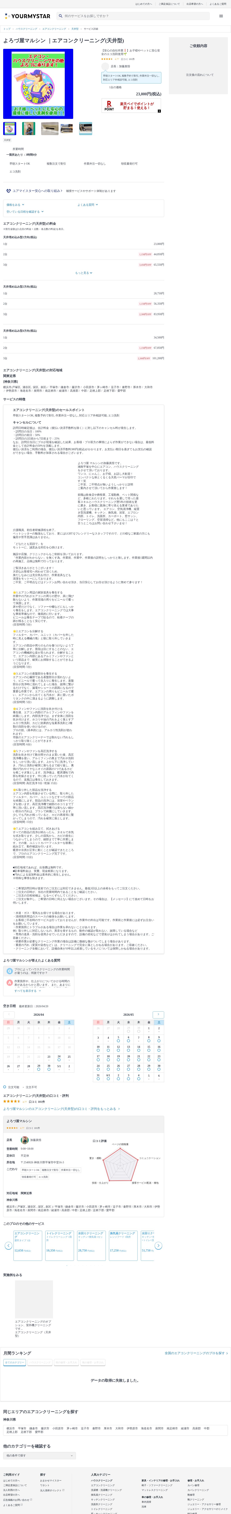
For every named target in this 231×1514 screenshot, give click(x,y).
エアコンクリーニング (103, 1485)
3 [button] (74, 1265)
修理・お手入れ (195, 1480)
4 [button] (78, 1265)
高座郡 (196, 1428)
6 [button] (86, 1265)
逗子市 (85, 1428)
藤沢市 (45, 1428)
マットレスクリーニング (155, 1490)
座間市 (159, 1428)
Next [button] (159, 1246)
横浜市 (11, 1428)
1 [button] (66, 1265)
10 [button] (101, 1265)
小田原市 (57, 1428)
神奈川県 (9, 1419)
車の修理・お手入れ (152, 1497)
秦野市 (96, 1428)
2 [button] (70, 1265)
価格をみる (15, 204)
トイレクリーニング (101, 1509)
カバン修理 (193, 1485)
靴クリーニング (195, 1499)
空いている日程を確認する (25, 211)
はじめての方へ (143, 4)
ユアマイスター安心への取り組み (38, 190)
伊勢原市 (132, 1428)
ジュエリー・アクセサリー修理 (204, 1504)
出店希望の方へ (195, 4)
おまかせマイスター (51, 1480)
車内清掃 (146, 1502)
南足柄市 (172, 1428)
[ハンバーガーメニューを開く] (221, 16)
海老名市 (146, 1428)
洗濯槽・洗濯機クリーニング (106, 1490)
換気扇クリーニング (101, 1494)
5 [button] (82, 1265)
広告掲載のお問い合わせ (17, 1500)
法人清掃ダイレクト (52, 1490)
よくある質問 (88, 204)
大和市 (119, 1428)
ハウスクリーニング (101, 1480)
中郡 (206, 1428)
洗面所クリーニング (101, 1504)
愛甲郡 (39, 1432)
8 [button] (94, 1265)
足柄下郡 (26, 1432)
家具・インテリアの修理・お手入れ (161, 1480)
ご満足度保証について (15, 1485)
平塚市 (22, 1428)
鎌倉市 (33, 1428)
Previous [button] (9, 1246)
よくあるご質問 (218, 4)
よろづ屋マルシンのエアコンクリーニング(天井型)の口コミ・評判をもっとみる (61, 1108)
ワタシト (45, 1485)
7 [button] (90, 1265)
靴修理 (191, 1494)
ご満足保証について (169, 4)
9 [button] (97, 1265)
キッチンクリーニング (103, 1499)
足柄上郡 (12, 1432)
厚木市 (108, 1428)
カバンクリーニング (198, 1490)
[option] (27, 1246)
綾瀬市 (185, 1428)
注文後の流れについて (198, 75)
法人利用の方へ (11, 1490)
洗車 (144, 1506)
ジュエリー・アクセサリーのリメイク (207, 1509)
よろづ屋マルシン (24, 41)
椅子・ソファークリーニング (157, 1485)
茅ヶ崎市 (72, 1428)
